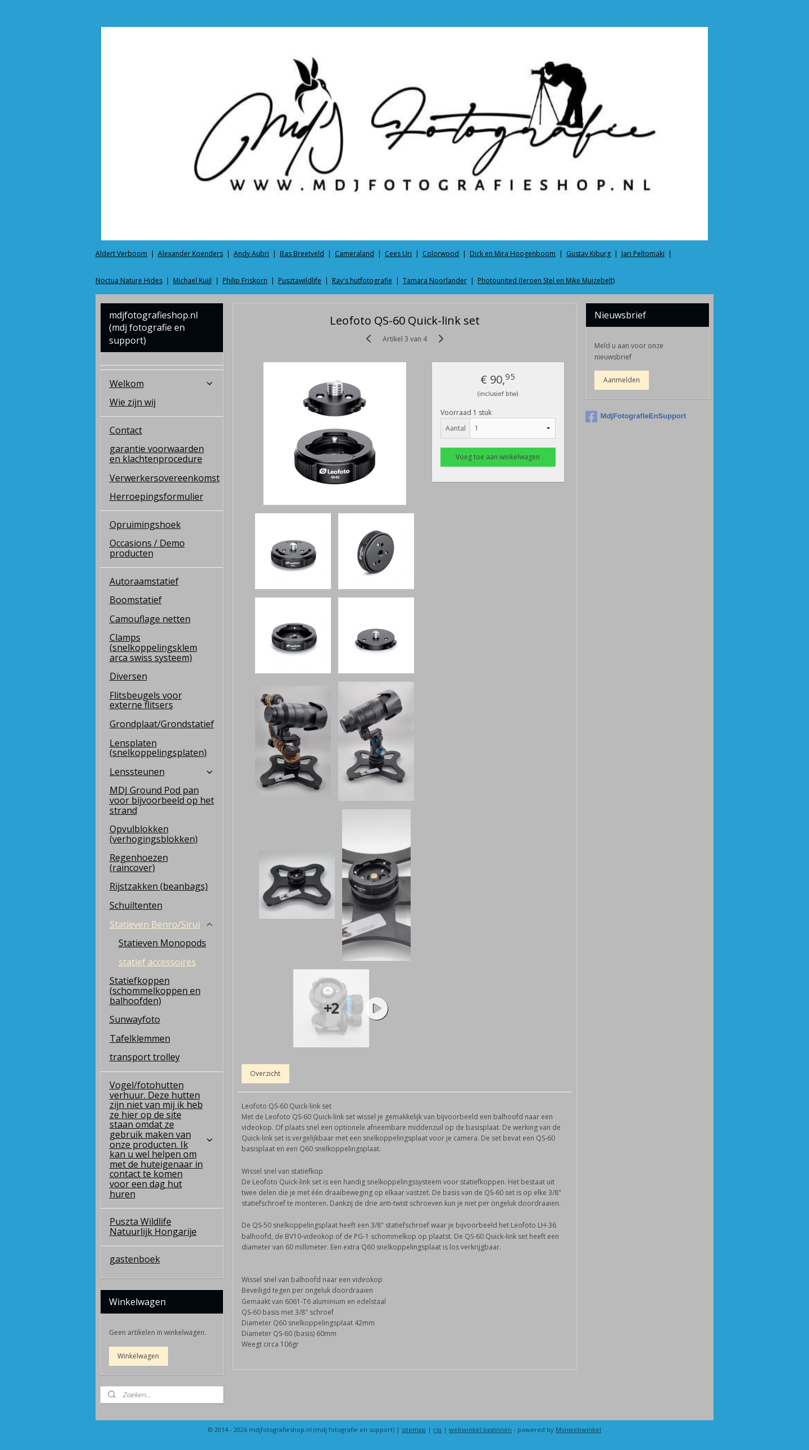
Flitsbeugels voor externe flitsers (146, 700)
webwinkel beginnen (480, 1429)
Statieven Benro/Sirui (162, 924)
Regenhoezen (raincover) (139, 862)
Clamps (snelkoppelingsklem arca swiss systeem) (153, 647)
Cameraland (354, 253)
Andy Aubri (251, 253)
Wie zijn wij (133, 402)
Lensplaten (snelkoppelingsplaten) (158, 748)
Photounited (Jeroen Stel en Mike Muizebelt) (546, 280)
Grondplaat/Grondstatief (162, 724)
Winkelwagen (138, 1356)
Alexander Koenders (190, 253)
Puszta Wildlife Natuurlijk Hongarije (153, 1226)
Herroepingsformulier (156, 496)
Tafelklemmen (140, 1038)
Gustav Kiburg (588, 253)
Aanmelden (621, 380)
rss (437, 1429)
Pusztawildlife (299, 280)
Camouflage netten (150, 619)
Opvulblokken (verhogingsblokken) (154, 834)
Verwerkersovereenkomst (165, 478)
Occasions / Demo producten (147, 548)
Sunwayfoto (135, 1019)
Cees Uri (398, 253)
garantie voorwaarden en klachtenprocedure (157, 454)
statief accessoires (157, 962)
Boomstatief (136, 600)
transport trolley (145, 1057)
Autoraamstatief (144, 581)
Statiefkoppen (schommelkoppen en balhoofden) (155, 990)
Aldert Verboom (121, 253)
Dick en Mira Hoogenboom (513, 253)
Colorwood (440, 253)
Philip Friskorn (244, 280)
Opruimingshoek (145, 524)
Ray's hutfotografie (362, 280)
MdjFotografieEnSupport (635, 416)
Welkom (162, 383)
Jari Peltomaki (643, 253)
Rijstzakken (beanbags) (159, 886)
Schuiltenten (136, 905)
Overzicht (265, 1073)
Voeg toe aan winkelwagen (498, 457)
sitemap (414, 1429)
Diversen (128, 676)
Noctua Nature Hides (129, 280)
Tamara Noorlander (435, 280)
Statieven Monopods (162, 943)
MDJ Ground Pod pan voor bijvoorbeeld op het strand (162, 800)
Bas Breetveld (302, 253)
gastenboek (135, 1259)
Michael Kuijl (192, 280)
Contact (126, 430)
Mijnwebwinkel (578, 1429)
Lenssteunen (162, 771)
